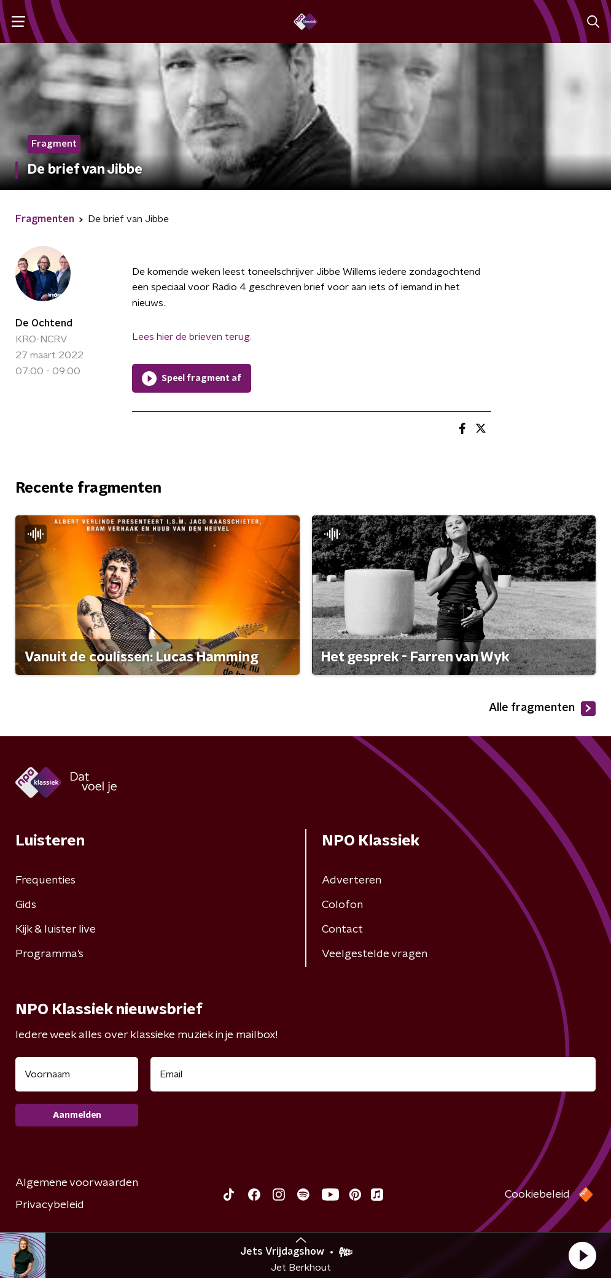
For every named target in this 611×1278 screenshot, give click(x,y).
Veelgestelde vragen (374, 954)
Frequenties (45, 880)
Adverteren (351, 880)
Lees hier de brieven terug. (192, 337)
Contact (342, 929)
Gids (25, 904)
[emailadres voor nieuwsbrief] (373, 1074)
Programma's (49, 954)
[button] (582, 1255)
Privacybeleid (49, 1205)
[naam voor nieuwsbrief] (76, 1074)
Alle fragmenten (542, 708)
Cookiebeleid (537, 1194)
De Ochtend (43, 323)
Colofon (342, 904)
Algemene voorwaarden (76, 1182)
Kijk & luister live (55, 929)
